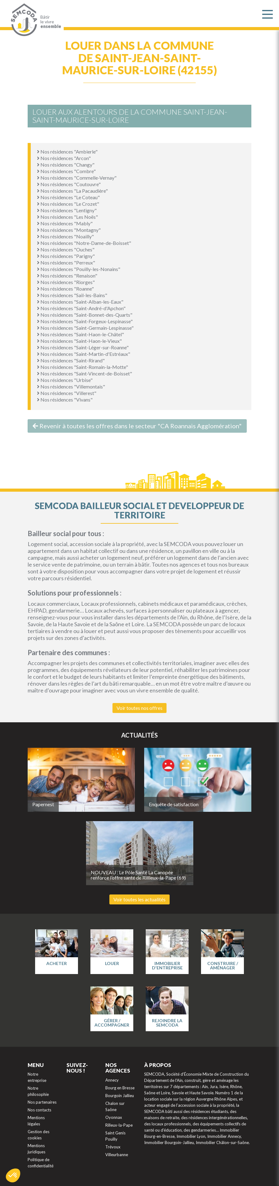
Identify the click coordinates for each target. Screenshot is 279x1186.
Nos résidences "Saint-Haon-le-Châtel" (80, 334)
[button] (13, 1175)
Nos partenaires (42, 1102)
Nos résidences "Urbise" (65, 380)
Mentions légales (36, 1120)
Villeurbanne (116, 1154)
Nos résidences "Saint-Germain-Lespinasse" (85, 328)
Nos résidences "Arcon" (64, 158)
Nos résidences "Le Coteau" (68, 197)
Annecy (112, 1080)
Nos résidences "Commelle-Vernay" (77, 178)
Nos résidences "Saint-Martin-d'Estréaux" (83, 354)
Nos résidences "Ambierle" (67, 151)
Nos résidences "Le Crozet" (68, 204)
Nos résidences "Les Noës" (67, 217)
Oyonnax (113, 1117)
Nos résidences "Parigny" (66, 256)
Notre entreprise (37, 1077)
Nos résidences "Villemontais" (71, 386)
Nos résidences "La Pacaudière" (72, 191)
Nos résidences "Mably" (65, 223)
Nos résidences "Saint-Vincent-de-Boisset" (84, 373)
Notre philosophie (38, 1091)
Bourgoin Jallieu (119, 1095)
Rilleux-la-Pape (119, 1125)
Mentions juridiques (36, 1148)
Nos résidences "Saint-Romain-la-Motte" (82, 367)
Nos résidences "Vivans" (65, 399)
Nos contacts (39, 1109)
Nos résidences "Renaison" (67, 275)
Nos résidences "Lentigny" (67, 210)
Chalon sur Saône (115, 1106)
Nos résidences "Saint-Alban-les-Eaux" (80, 302)
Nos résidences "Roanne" (65, 289)
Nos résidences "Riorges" (66, 282)
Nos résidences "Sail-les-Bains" (72, 295)
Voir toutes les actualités (139, 899)
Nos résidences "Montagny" (69, 230)
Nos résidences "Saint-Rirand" (71, 360)
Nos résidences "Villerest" (66, 393)
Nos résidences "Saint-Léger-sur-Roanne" (83, 347)
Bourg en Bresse (120, 1087)
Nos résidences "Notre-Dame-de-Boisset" (84, 243)
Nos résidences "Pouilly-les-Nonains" (78, 269)
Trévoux (113, 1146)
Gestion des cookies (38, 1134)
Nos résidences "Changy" (65, 165)
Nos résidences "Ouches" (65, 249)
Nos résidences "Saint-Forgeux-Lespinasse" (85, 321)
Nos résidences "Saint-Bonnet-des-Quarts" (84, 315)
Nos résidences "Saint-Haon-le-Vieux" (79, 341)
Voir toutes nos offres (139, 708)
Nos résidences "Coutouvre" (69, 184)
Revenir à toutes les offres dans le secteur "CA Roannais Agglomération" (137, 426)
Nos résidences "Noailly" (65, 236)
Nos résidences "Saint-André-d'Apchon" (81, 308)
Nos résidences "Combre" (66, 171)
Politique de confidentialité (40, 1162)
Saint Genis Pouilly (115, 1136)
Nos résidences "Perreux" (66, 262)
